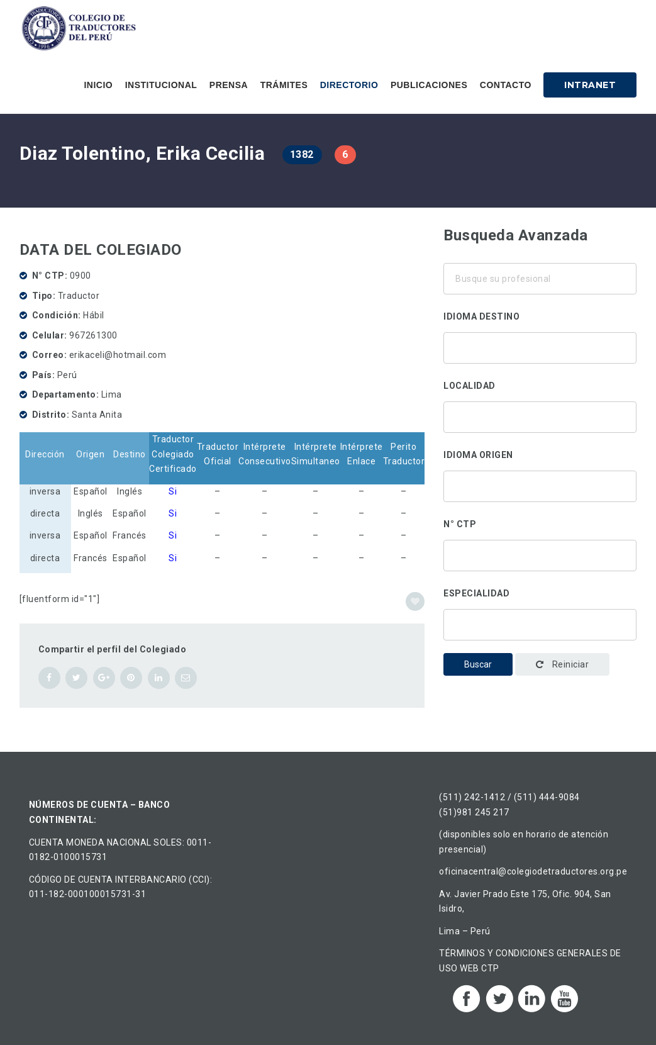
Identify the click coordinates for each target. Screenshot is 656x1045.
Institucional (161, 85)
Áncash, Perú (540, 414)
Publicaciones (429, 85)
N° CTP (459, 524)
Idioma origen (478, 455)
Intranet (590, 85)
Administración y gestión (540, 638)
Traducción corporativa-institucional (540, 621)
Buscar (478, 664)
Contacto (505, 85)
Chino (540, 361)
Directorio (349, 85)
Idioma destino (481, 316)
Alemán (540, 345)
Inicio (98, 85)
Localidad (469, 386)
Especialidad (476, 593)
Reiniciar (562, 664)
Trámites (284, 85)
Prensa (228, 85)
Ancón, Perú (540, 430)
